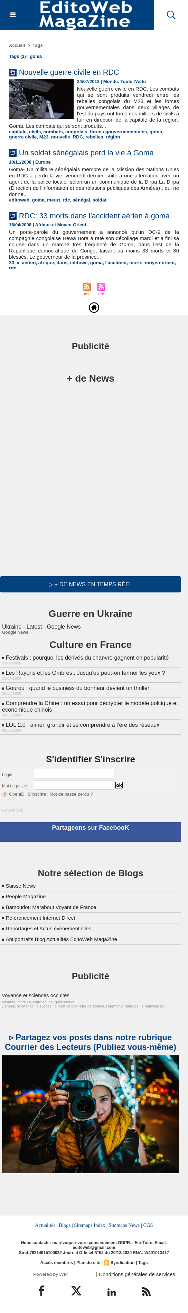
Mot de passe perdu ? (67, 796)
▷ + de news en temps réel (90, 589)
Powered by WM (50, 1274)
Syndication (122, 1263)
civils (34, 131)
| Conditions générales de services (133, 1274)
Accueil (17, 45)
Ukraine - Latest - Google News (40, 631)
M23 (27, 136)
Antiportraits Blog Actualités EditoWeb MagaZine (65, 940)
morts (130, 272)
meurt (51, 200)
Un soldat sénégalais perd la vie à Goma (93, 152)
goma (149, 131)
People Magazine (27, 897)
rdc (63, 200)
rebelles (75, 136)
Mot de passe (14, 788)
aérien (28, 272)
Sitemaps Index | (90, 1226)
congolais (73, 131)
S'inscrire (35, 796)
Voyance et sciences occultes (33, 996)
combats (51, 131)
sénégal (78, 200)
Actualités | (47, 1226)
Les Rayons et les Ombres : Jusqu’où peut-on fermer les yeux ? (84, 676)
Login (7, 776)
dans (60, 272)
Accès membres (57, 1263)
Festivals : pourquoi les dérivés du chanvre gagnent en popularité (86, 661)
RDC (59, 136)
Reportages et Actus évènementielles (51, 929)
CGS (147, 1226)
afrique (44, 272)
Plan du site (88, 1263)
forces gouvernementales (113, 131)
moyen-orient (153, 272)
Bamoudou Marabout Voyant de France (54, 908)
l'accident (111, 272)
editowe (76, 272)
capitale (17, 131)
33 (11, 272)
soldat (95, 200)
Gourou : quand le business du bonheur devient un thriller (76, 691)
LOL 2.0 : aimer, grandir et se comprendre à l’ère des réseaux (81, 727)
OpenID (16, 796)
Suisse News (21, 887)
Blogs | (66, 1226)
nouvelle (43, 136)
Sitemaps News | (125, 1226)
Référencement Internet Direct (42, 919)
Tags (37, 45)
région (93, 136)
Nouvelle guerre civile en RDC (74, 71)
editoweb (18, 200)
